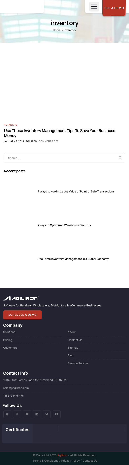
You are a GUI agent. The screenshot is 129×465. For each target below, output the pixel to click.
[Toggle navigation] (94, 6)
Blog (71, 355)
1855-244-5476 (13, 395)
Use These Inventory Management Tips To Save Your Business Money (59, 133)
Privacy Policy (70, 460)
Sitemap (73, 347)
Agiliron (31, 141)
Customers (10, 347)
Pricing (7, 340)
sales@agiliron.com (16, 388)
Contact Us (75, 340)
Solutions (9, 332)
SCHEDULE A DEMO (22, 315)
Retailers (10, 124)
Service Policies (78, 363)
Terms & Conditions (45, 460)
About (72, 332)
